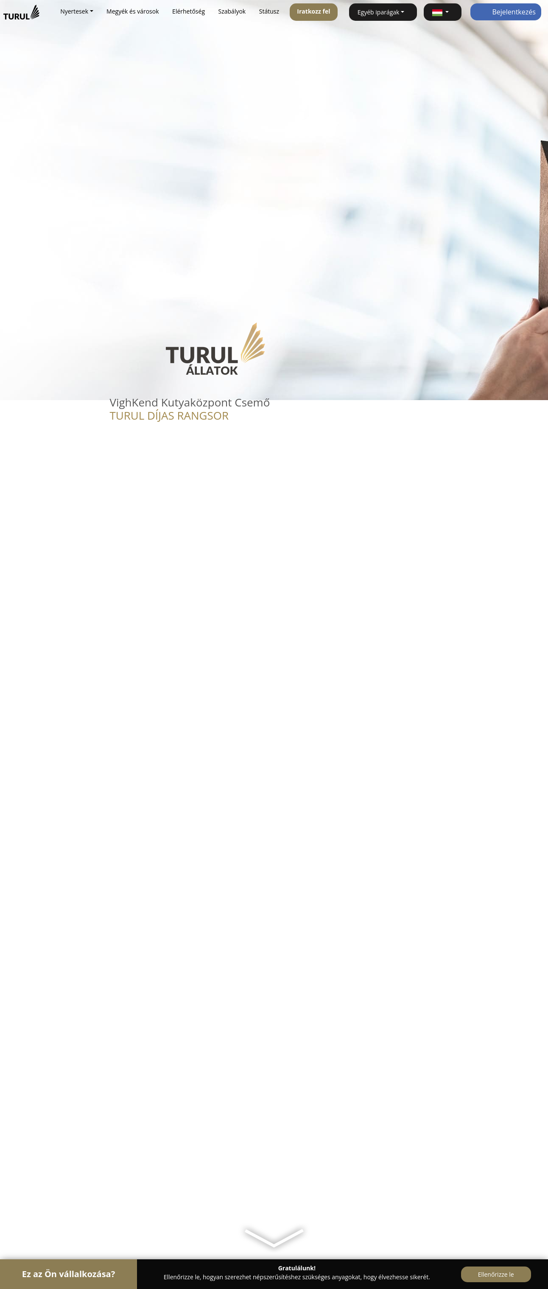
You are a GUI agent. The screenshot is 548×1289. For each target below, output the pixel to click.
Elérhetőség (188, 11)
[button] (442, 12)
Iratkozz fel (313, 11)
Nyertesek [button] (74, 11)
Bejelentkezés (506, 12)
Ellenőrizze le (496, 1274)
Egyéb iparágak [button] (379, 12)
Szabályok (232, 11)
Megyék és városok (132, 11)
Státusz (269, 11)
